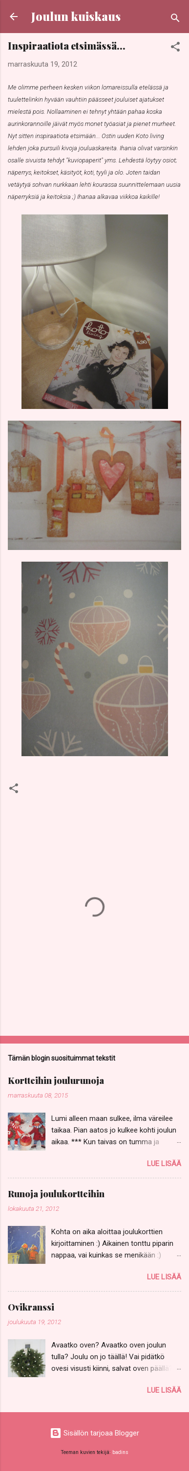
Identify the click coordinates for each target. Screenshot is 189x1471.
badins (120, 1452)
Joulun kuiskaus (76, 16)
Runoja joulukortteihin (56, 1194)
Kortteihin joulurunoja (56, 1080)
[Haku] (175, 20)
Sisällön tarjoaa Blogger (94, 1433)
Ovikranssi (31, 1307)
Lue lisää (164, 1163)
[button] (175, 48)
